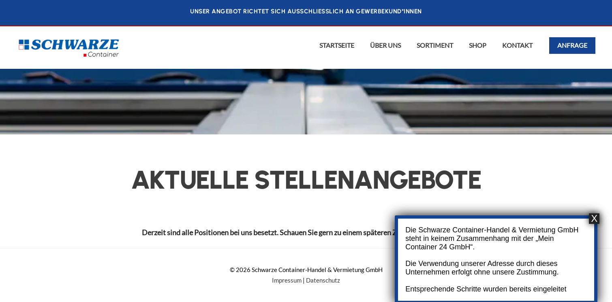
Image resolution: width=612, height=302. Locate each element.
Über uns (385, 45)
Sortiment (435, 45)
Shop (477, 45)
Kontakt (517, 45)
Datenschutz (323, 280)
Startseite (336, 45)
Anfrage (572, 45)
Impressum (287, 280)
